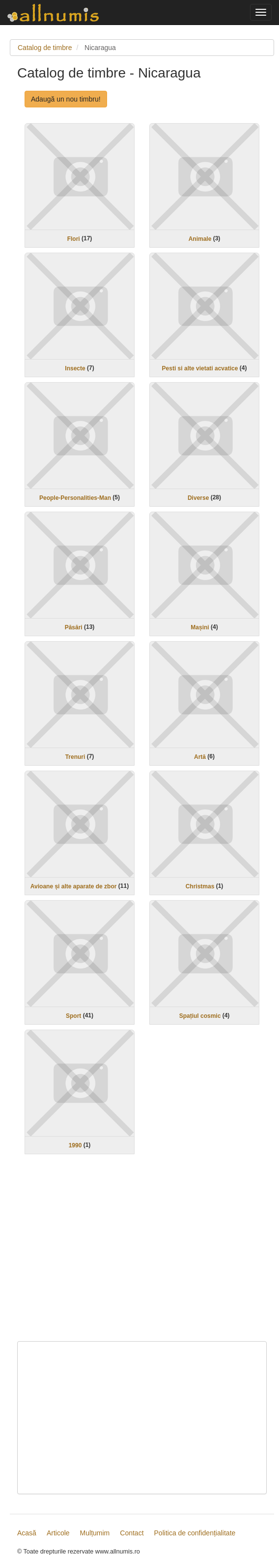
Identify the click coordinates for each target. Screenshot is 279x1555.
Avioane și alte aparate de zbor (73, 886)
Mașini (200, 627)
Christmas (200, 886)
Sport (73, 1015)
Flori (73, 238)
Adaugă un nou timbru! (66, 99)
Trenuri (75, 756)
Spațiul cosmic (200, 1015)
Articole (58, 1533)
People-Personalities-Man (75, 497)
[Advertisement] (142, 1254)
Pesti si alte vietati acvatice (200, 368)
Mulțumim (95, 1533)
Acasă (26, 1533)
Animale (200, 238)
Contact (131, 1533)
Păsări (74, 627)
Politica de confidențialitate (195, 1533)
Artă (200, 756)
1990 (75, 1145)
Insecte (75, 368)
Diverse (198, 497)
